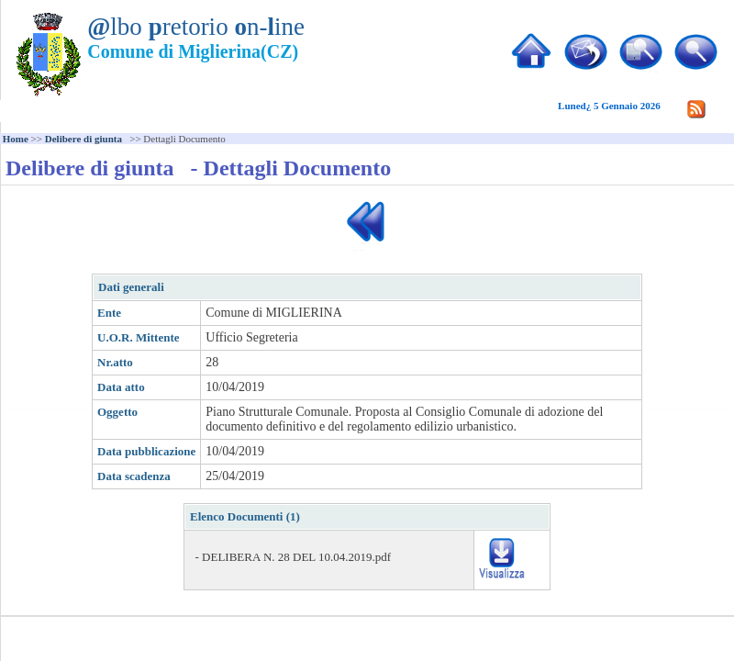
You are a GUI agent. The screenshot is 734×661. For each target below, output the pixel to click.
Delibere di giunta (86, 138)
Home (15, 138)
